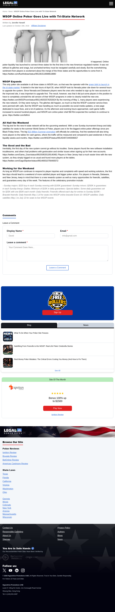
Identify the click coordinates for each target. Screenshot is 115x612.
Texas (5, 474)
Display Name (15, 231)
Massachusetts (9, 514)
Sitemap (6, 539)
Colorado (7, 505)
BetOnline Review (11, 460)
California (7, 481)
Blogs (60, 535)
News (10, 11)
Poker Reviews (11, 448)
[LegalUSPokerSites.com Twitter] (4, 570)
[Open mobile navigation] (111, 4)
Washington (8, 489)
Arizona (6, 511)
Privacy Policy (63, 528)
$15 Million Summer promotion (41, 132)
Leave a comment (17, 242)
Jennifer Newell (18, 23)
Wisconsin (7, 517)
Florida (6, 478)
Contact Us (8, 528)
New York (7, 508)
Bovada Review (10, 456)
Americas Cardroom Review (15, 464)
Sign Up (57, 312)
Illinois (5, 502)
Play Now (57, 408)
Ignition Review (57, 415)
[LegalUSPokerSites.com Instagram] (23, 570)
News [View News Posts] (85, 325)
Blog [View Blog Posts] (29, 325)
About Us (7, 535)
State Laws (9, 470)
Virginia (6, 485)
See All (57, 371)
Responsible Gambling (13, 532)
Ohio (5, 492)
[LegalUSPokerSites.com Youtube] (10, 570)
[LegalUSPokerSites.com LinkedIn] (17, 570)
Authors (61, 532)
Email (64, 231)
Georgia (6, 499)
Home (5, 11)
